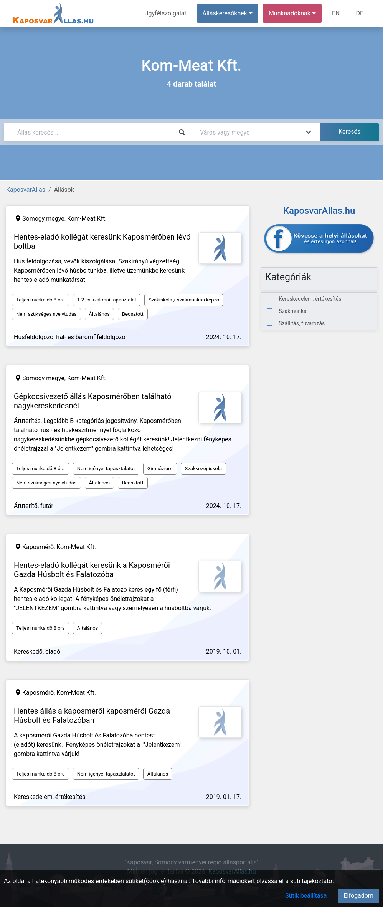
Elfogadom (358, 895)
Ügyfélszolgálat (165, 13)
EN (336, 13)
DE (359, 13)
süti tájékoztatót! (313, 881)
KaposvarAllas (25, 189)
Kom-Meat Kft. (87, 218)
